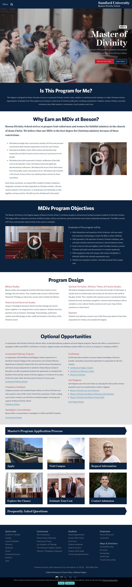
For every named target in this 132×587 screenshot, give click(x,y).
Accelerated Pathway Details (16, 381)
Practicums (72, 541)
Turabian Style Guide (76, 551)
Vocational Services (12, 554)
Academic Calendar (12, 534)
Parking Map (105, 553)
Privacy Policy (67, 572)
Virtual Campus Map (108, 560)
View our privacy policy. (110, 580)
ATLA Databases (43, 534)
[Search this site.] (11, 4)
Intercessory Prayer (44, 541)
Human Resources (107, 534)
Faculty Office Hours (76, 538)
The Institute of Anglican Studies (49, 547)
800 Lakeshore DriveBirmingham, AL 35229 (67, 567)
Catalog (8, 538)
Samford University (42, 567)
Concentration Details (13, 417)
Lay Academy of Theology (47, 544)
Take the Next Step (104, 61)
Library (8, 551)
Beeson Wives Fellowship (46, 538)
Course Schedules (12, 541)
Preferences (70, 583)
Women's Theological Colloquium (49, 551)
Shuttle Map (104, 556)
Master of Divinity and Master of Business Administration (92, 394)
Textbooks (9, 547)
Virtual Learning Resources (78, 554)
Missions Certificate (77, 374)
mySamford (104, 538)
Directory (8, 544)
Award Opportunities (76, 534)
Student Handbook (75, 544)
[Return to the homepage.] (114, 6)
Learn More (120, 61)
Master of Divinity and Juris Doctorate (84, 390)
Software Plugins (80, 572)
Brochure (8, 557)
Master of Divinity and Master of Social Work (87, 397)
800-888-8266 (92, 567)
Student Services (74, 547)
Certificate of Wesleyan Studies (82, 371)
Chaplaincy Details (12, 404)
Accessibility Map (107, 546)
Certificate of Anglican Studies (81, 368)
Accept (61, 583)
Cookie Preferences (53, 572)
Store (7, 561)
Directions (104, 550)
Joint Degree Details (76, 402)
